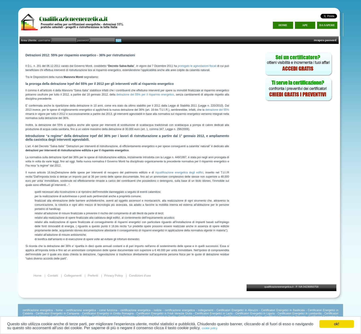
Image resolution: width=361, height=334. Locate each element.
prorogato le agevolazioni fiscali (197, 66)
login (118, 40)
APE (305, 25)
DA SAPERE (327, 25)
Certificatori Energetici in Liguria (255, 313)
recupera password (325, 40)
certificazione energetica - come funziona (91, 310)
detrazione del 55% (217, 109)
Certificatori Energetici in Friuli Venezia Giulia (164, 313)
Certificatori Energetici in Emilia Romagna (108, 313)
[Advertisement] (298, 134)
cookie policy (210, 328)
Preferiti (93, 275)
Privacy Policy (113, 275)
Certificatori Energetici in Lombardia (299, 313)
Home (37, 275)
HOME (283, 25)
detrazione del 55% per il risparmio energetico (145, 94)
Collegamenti (73, 275)
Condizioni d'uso (140, 275)
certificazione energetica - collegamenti (189, 310)
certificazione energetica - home (43, 310)
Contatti (53, 275)
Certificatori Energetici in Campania (57, 313)
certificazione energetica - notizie (141, 310)
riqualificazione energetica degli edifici (179, 172)
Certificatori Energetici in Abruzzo (237, 310)
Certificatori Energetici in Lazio (214, 313)
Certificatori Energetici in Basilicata (283, 310)
